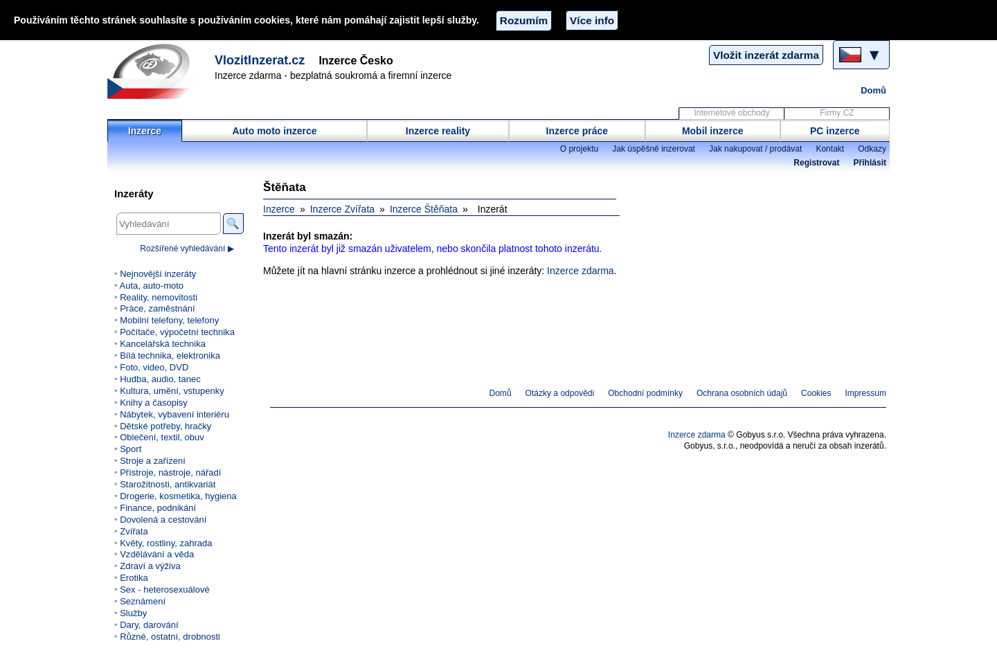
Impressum (866, 393)
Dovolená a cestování (163, 519)
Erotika (134, 578)
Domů (873, 90)
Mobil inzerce (713, 130)
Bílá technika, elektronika (170, 355)
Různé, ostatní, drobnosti (170, 636)
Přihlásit (870, 163)
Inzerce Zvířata (342, 209)
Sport (130, 449)
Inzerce (144, 130)
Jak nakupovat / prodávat (755, 149)
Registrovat (816, 163)
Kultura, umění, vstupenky (172, 391)
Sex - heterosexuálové (165, 589)
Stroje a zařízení (153, 461)
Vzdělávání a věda (157, 554)
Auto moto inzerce (274, 130)
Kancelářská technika (163, 344)
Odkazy (872, 149)
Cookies (816, 393)
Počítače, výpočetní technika (177, 332)
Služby (133, 613)
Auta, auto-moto (151, 285)
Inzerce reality (438, 130)
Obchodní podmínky (645, 393)
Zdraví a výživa (150, 566)
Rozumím (524, 20)
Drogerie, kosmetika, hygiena (178, 496)
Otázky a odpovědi (560, 393)
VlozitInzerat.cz (260, 60)
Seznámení (142, 601)
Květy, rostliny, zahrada (166, 543)
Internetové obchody (731, 113)
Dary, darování (149, 625)
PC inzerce (835, 130)
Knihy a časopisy (154, 402)
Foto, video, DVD (154, 367)
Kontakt (830, 149)
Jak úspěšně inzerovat (653, 149)
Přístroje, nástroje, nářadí (170, 472)
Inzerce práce (577, 130)
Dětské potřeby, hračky (165, 426)
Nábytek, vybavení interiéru (174, 414)
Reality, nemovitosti (158, 297)
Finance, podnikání (158, 508)
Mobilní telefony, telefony (169, 320)
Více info (592, 20)
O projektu (579, 149)
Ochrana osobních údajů (742, 393)
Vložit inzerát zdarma (766, 55)
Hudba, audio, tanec (160, 379)
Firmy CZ (837, 113)
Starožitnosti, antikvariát (167, 484)
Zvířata (134, 531)
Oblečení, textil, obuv (162, 437)
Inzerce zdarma (580, 270)
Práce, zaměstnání (157, 308)
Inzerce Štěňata (424, 209)
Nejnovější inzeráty (158, 274)
